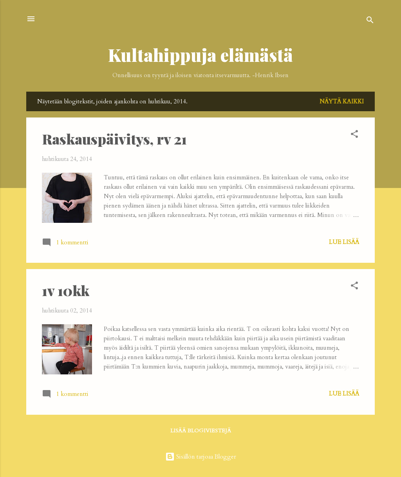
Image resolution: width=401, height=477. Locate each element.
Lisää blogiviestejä (200, 430)
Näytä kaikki (342, 101)
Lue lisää (344, 242)
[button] (354, 135)
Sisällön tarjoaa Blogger (200, 457)
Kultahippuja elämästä (200, 54)
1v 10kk (65, 290)
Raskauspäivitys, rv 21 (114, 138)
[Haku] (370, 21)
